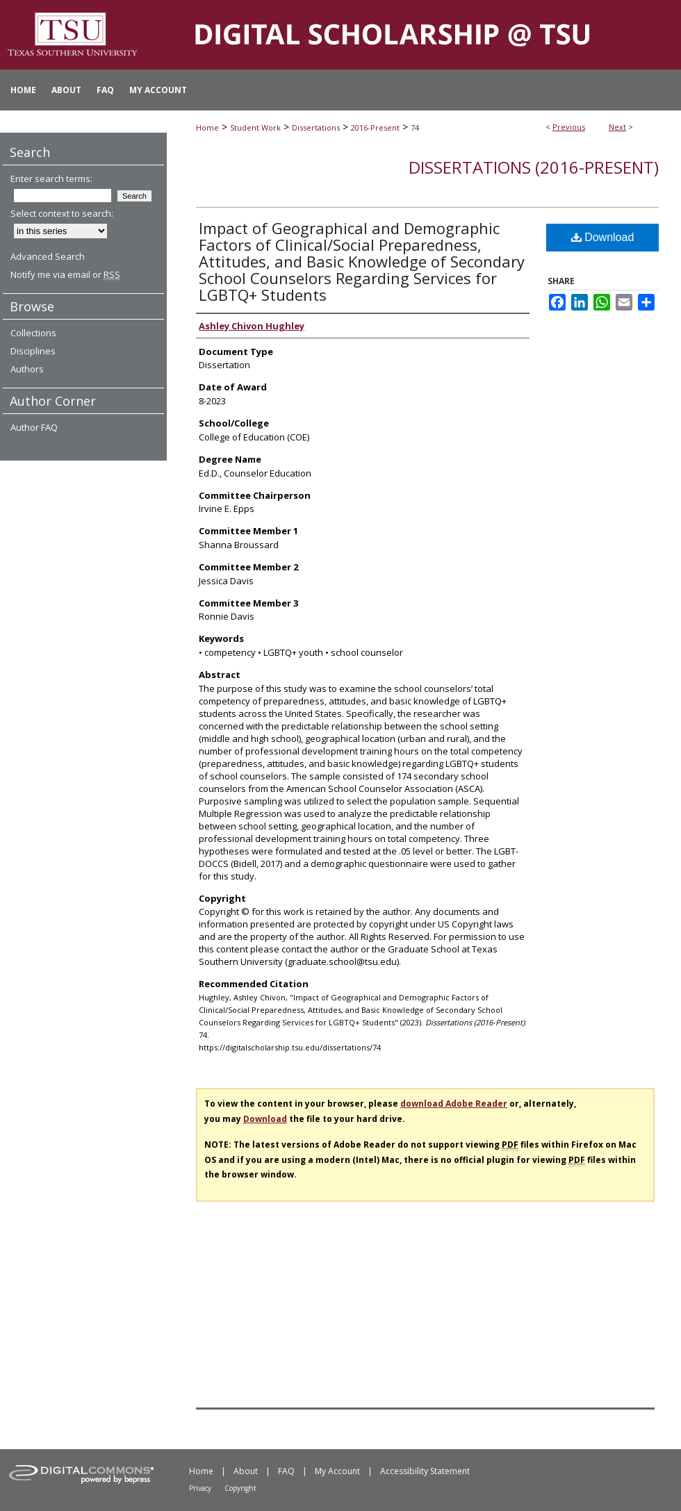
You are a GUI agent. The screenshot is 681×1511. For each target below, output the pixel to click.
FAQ (286, 1471)
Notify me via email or (65, 274)
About (245, 1471)
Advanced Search (47, 256)
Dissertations (316, 127)
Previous (568, 127)
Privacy (200, 1488)
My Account (337, 1471)
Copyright (240, 1488)
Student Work (255, 127)
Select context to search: (61, 213)
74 (415, 127)
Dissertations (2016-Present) (534, 167)
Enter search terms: (51, 178)
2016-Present (375, 127)
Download (602, 237)
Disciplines (33, 351)
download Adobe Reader (453, 1103)
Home (207, 127)
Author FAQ (34, 427)
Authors (27, 369)
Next (617, 127)
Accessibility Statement (425, 1471)
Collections (33, 333)
